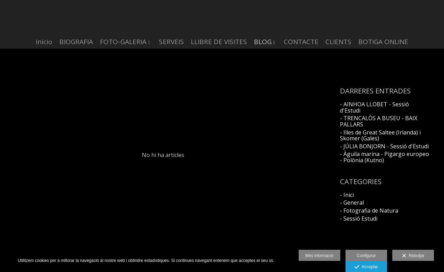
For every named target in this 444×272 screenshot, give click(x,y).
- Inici (347, 195)
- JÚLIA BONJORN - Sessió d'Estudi (384, 146)
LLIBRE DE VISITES (219, 42)
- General (352, 202)
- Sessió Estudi (358, 218)
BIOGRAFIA (76, 42)
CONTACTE (301, 42)
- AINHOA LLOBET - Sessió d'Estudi (374, 107)
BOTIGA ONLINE (383, 42)
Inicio (44, 42)
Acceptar (366, 267)
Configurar (366, 255)
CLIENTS (338, 42)
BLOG (263, 42)
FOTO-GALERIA (123, 42)
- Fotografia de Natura (369, 210)
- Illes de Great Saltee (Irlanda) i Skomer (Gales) (380, 135)
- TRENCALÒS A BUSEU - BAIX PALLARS (378, 121)
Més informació (319, 255)
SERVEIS (171, 42)
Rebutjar (413, 256)
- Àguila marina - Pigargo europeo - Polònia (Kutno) (384, 157)
